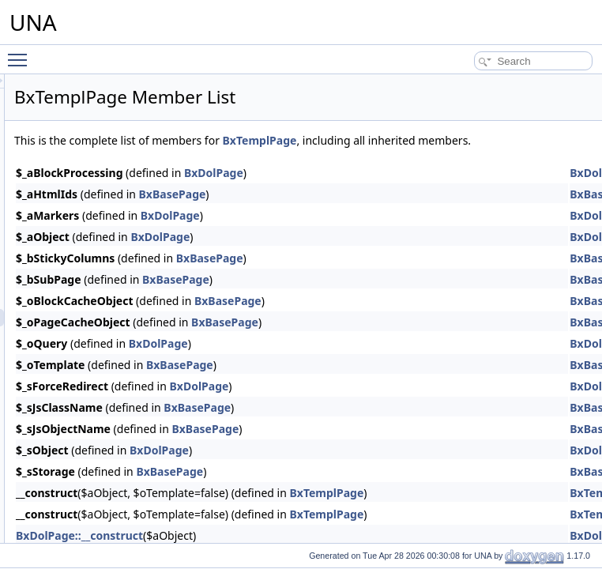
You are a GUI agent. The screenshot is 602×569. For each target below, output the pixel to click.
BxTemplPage (457, 140)
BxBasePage (370, 211)
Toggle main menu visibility (21, 53)
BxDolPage (411, 190)
